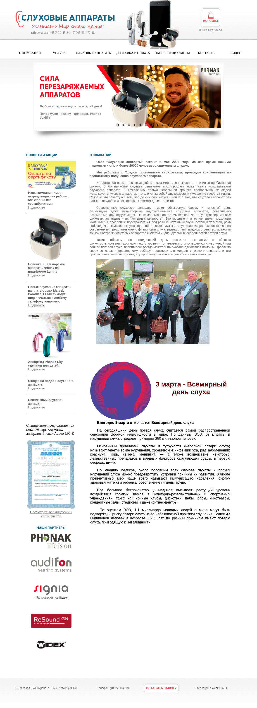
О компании (30, 53)
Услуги (59, 53)
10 (168, 124)
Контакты (206, 53)
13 (185, 124)
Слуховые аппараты (94, 53)
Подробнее (36, 207)
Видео (236, 53)
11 (174, 124)
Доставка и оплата (133, 53)
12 (179, 124)
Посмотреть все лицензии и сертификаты (51, 512)
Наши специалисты (172, 53)
